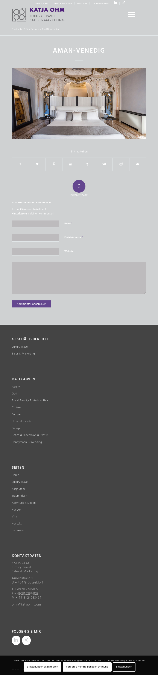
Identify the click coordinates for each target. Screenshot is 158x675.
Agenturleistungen (24, 503)
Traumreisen (19, 496)
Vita (14, 516)
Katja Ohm (18, 489)
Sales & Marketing (23, 354)
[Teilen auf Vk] (104, 164)
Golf (14, 393)
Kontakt (17, 523)
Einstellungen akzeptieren (42, 667)
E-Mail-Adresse (73, 237)
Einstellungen (124, 667)
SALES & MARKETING (63, 3)
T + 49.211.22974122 (101, 3)
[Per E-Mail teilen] (137, 164)
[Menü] (129, 14)
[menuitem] (42, 3)
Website (68, 251)
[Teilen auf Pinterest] (54, 164)
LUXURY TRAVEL (42, 3)
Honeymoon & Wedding (27, 442)
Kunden (16, 510)
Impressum (18, 530)
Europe (16, 414)
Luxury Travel (20, 347)
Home (15, 475)
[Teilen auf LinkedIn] (70, 164)
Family (16, 387)
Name (68, 223)
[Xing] (26, 640)
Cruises (16, 407)
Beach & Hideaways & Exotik (30, 435)
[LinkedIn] (16, 640)
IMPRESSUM (82, 3)
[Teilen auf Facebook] (20, 164)
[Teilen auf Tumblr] (87, 164)
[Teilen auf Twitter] (37, 164)
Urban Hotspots (21, 421)
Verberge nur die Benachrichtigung (87, 667)
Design (16, 428)
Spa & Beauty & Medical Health (32, 400)
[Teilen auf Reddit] (121, 164)
